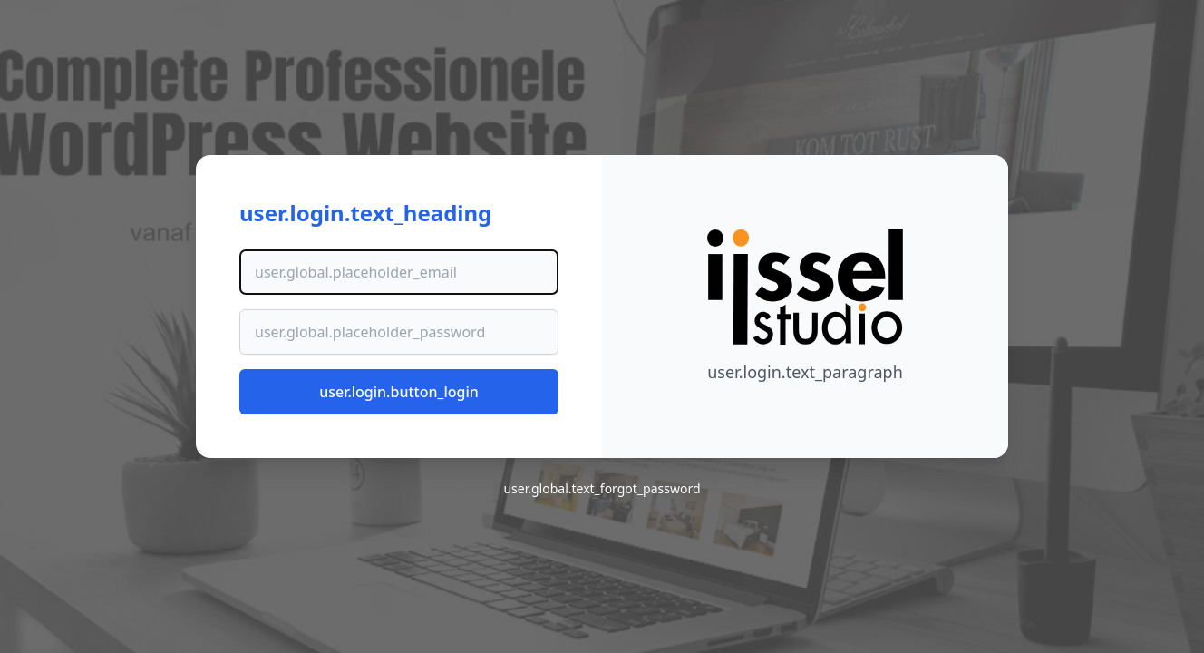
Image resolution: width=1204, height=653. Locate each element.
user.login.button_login (399, 392)
